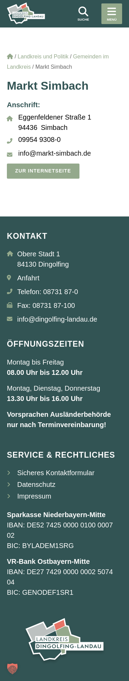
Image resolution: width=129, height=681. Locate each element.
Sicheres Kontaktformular (56, 473)
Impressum (34, 496)
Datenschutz (36, 485)
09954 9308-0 (39, 139)
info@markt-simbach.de (54, 153)
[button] (12, 668)
